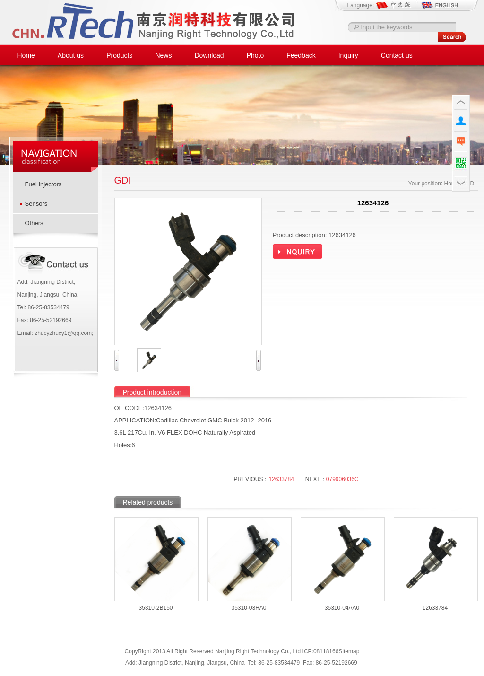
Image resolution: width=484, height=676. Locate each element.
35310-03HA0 (248, 608)
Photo (255, 55)
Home (26, 55)
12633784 (281, 479)
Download (209, 55)
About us (71, 55)
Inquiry (348, 55)
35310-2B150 (155, 608)
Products (119, 55)
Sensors (36, 203)
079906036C (342, 479)
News (163, 55)
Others (34, 223)
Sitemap (348, 651)
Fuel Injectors (43, 184)
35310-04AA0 (342, 608)
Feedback (300, 55)
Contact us (397, 55)
